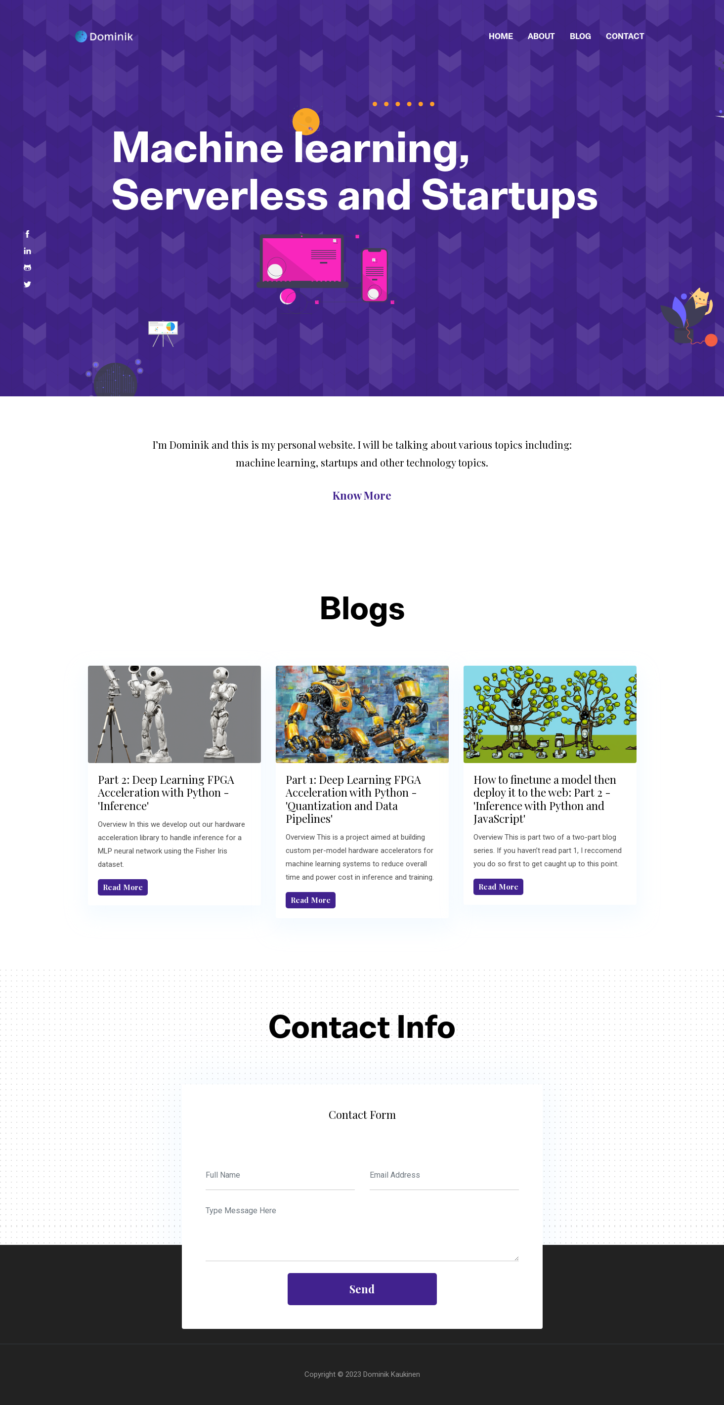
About (541, 36)
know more (362, 495)
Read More (123, 887)
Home (501, 36)
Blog (580, 36)
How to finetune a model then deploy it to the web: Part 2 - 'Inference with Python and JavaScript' (544, 799)
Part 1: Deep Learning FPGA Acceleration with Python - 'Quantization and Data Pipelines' (353, 799)
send (362, 1288)
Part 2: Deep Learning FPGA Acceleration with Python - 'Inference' (166, 792)
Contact (625, 36)
